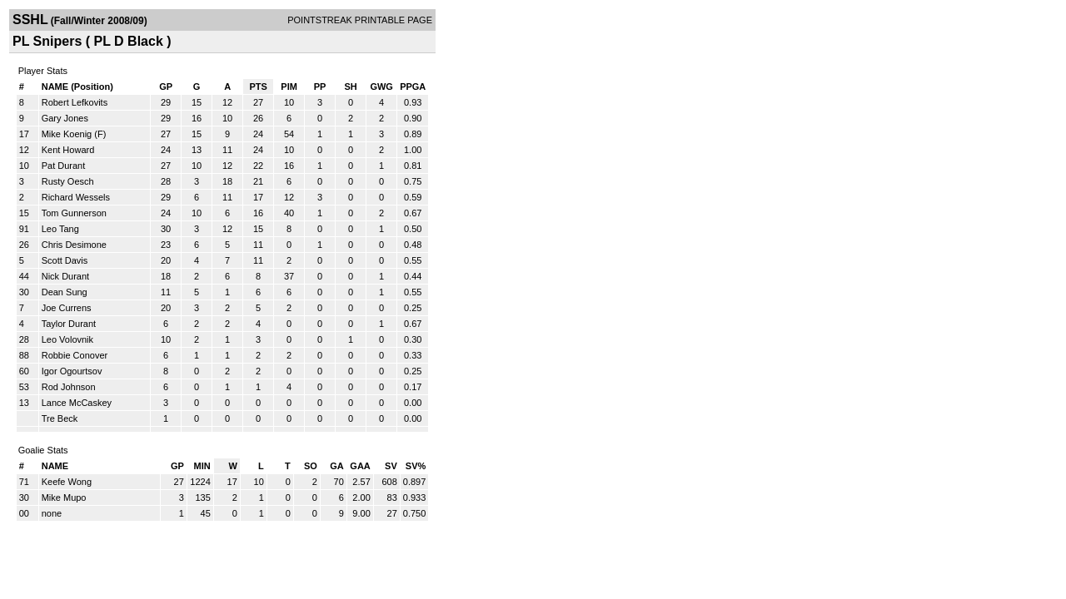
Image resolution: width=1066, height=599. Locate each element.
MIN (202, 466)
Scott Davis (65, 260)
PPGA (413, 87)
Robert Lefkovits (74, 102)
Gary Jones (65, 118)
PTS (257, 87)
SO (310, 466)
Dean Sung (64, 292)
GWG (381, 87)
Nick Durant (65, 276)
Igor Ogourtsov (72, 371)
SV (391, 466)
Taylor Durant (69, 324)
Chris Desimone (74, 245)
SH (350, 87)
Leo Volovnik (67, 339)
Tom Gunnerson (74, 213)
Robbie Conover (75, 355)
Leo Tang (60, 229)
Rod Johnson (69, 387)
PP (320, 87)
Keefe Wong (67, 482)
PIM (289, 87)
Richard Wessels (76, 197)
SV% (416, 466)
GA (337, 466)
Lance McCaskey (77, 403)
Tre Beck (60, 418)
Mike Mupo (64, 497)
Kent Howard (68, 150)
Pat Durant (64, 166)
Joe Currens (67, 308)
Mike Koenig (67, 134)
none (52, 513)
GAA (360, 466)
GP (165, 87)
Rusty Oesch (68, 181)
